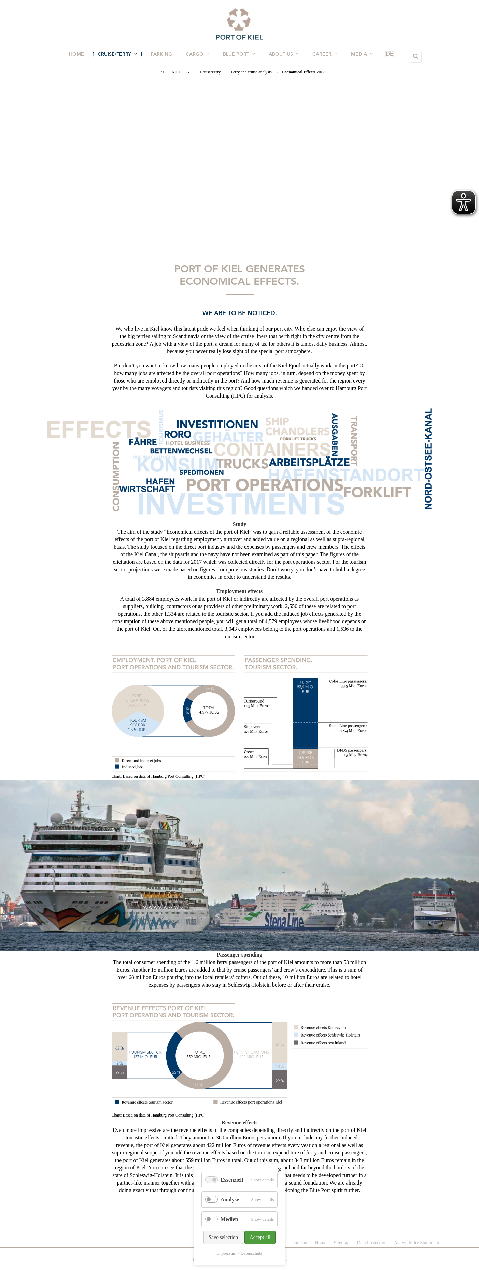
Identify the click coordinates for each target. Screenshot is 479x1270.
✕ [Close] (279, 1170)
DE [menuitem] (379, 56)
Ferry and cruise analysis (251, 72)
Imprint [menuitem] (300, 1242)
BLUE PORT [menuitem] (238, 56)
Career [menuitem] (321, 56)
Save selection (223, 1237)
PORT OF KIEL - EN (172, 72)
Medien (229, 1219)
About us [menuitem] (282, 56)
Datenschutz (251, 1253)
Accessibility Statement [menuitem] (416, 1242)
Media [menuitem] (357, 56)
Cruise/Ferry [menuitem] (120, 56)
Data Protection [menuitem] (371, 1242)
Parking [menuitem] (163, 56)
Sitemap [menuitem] (342, 1242)
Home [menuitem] (81, 56)
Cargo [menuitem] (198, 56)
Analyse (230, 1199)
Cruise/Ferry (210, 72)
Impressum (226, 1253)
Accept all (260, 1237)
